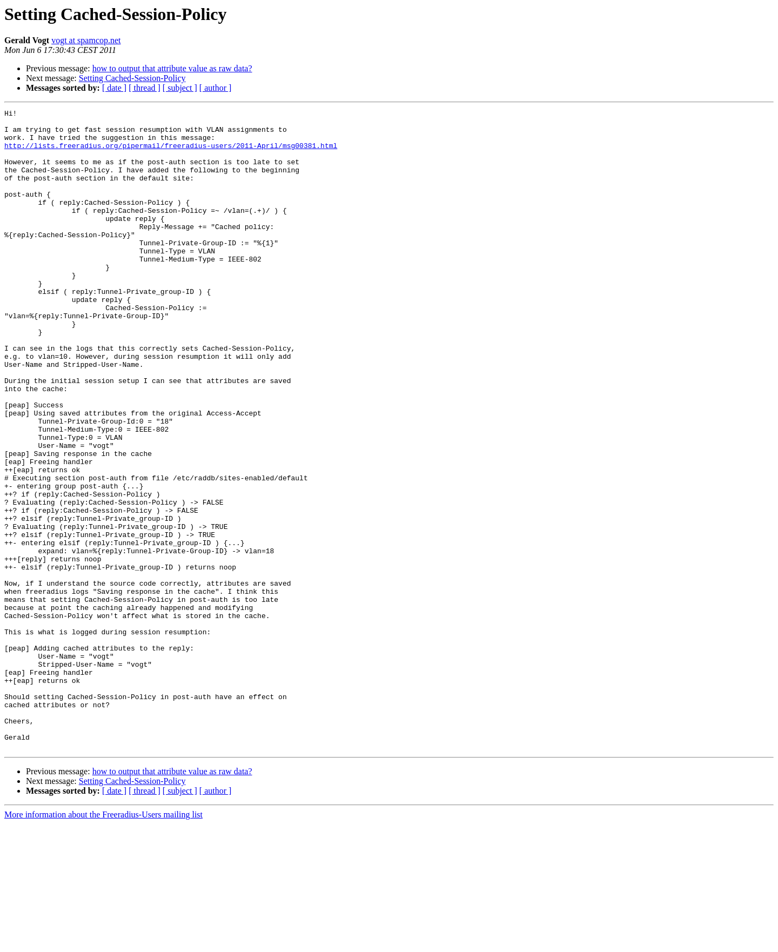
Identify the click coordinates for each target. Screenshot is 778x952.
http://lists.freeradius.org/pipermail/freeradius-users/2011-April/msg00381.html (170, 153)
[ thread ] (144, 87)
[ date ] (114, 87)
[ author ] (215, 87)
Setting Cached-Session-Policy (132, 78)
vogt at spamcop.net (85, 40)
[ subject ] (180, 87)
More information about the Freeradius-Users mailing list (103, 942)
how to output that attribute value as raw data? (172, 68)
